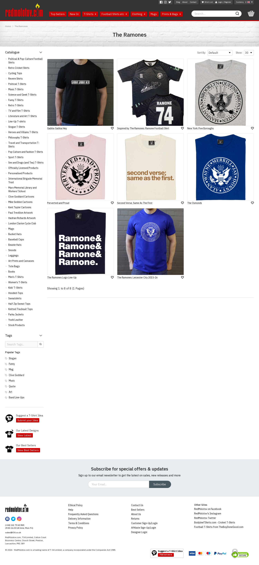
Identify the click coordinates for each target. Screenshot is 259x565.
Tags (8, 335)
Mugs (153, 14)
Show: (239, 52)
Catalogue (12, 52)
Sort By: (201, 52)
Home (8, 26)
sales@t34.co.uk (13, 532)
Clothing (138, 14)
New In (74, 14)
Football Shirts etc (114, 14)
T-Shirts (90, 14)
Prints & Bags (171, 14)
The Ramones (21, 26)
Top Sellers (58, 14)
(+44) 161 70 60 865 (14, 525)
